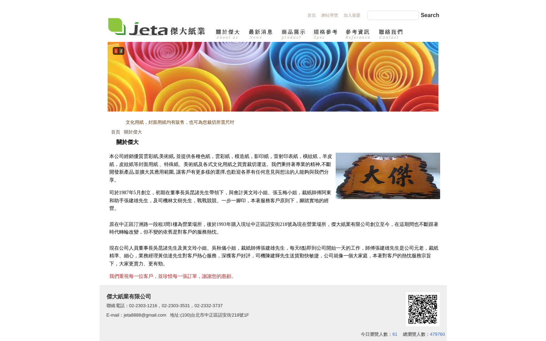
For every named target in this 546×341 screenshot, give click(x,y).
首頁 (115, 132)
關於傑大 (133, 132)
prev (114, 84)
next (431, 84)
